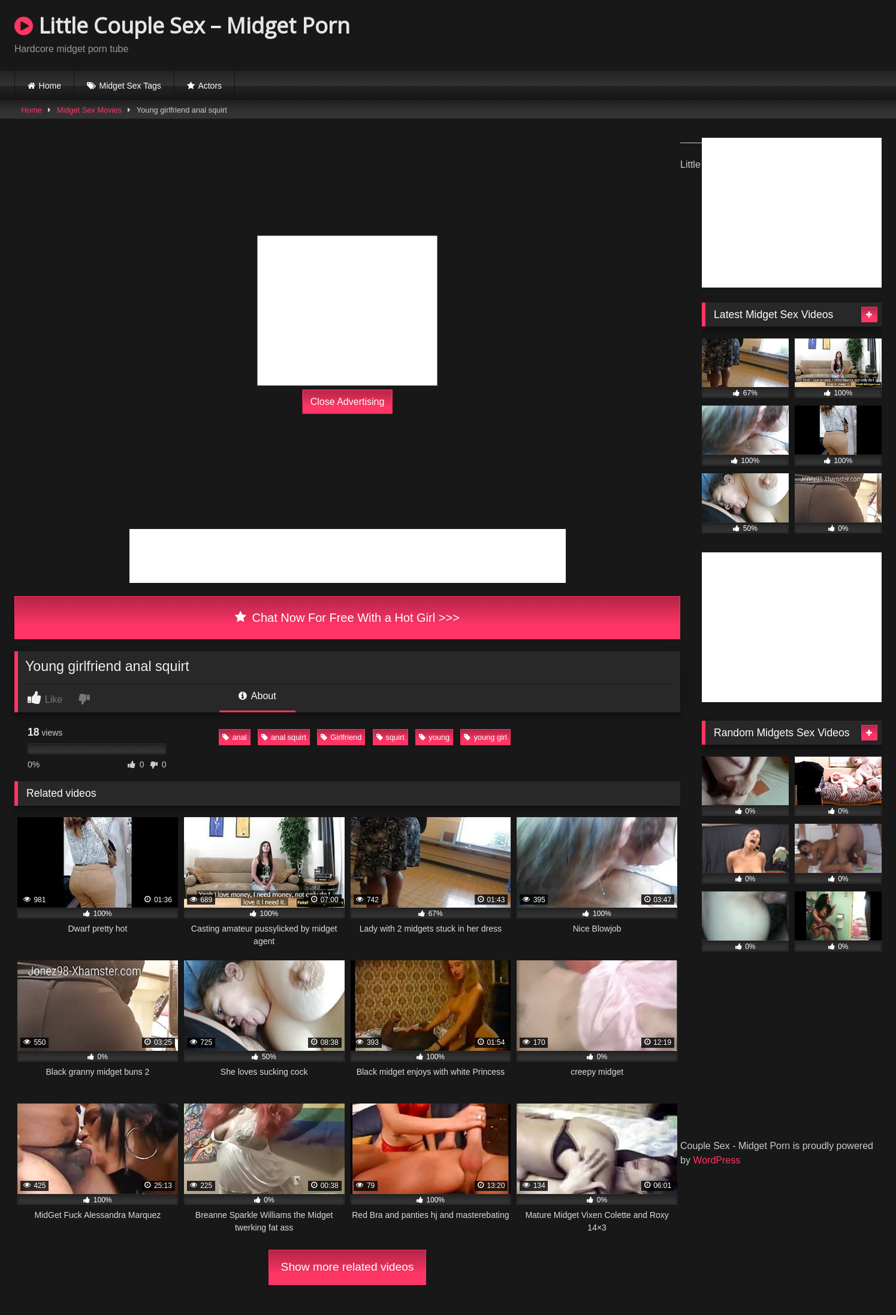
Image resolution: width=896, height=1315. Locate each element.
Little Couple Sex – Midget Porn (182, 25)
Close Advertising (347, 402)
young (434, 737)
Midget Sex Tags (130, 85)
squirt (390, 737)
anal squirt (283, 737)
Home (50, 85)
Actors (210, 85)
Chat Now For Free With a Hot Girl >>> (347, 617)
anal (234, 737)
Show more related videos (347, 1266)
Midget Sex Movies (89, 109)
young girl (485, 737)
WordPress (716, 1160)
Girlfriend (341, 737)
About (257, 696)
